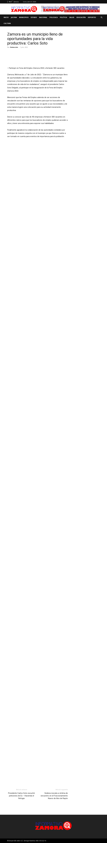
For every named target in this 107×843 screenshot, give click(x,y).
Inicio (6, 17)
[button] (101, 17)
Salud (71, 17)
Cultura (7, 23)
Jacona (14, 17)
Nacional (43, 17)
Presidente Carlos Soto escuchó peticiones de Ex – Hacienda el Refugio (21, 795)
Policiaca (54, 17)
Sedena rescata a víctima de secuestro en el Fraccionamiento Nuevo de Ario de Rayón (54, 795)
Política (63, 17)
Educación (81, 17)
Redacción (14, 47)
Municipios (23, 17)
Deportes (92, 17)
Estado (34, 17)
